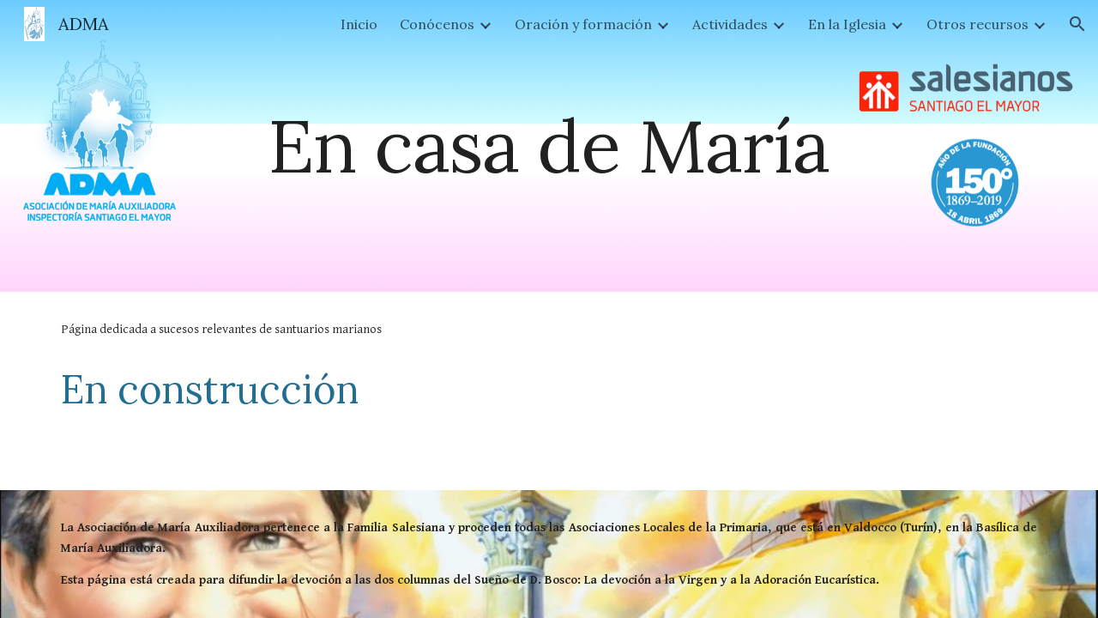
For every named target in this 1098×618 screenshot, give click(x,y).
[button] (1077, 24)
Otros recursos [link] (977, 24)
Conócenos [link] (437, 24)
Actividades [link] (730, 24)
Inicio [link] (359, 24)
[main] (549, 145)
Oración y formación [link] (583, 24)
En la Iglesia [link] (847, 24)
